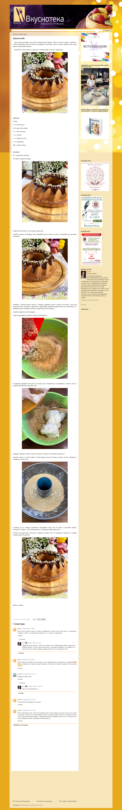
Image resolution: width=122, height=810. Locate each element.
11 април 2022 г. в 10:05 (35, 686)
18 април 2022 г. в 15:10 (29, 699)
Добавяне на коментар (21, 725)
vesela (19, 674)
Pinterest (83, 304)
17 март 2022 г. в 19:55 (28, 628)
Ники (19, 628)
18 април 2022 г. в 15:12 (29, 710)
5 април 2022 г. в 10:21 (28, 674)
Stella (19, 699)
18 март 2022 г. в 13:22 (34, 643)
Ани (23, 643)
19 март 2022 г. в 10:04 (28, 659)
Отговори (22, 639)
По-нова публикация (21, 801)
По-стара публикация (68, 801)
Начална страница (44, 801)
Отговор (20, 635)
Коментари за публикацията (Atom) (32, 805)
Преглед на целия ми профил (90, 300)
